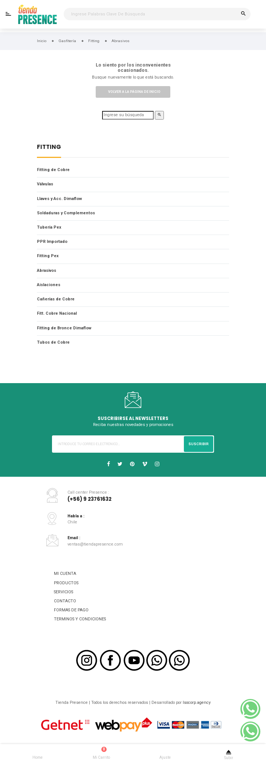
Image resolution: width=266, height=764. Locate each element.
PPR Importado (52, 241)
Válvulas (45, 184)
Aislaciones (48, 284)
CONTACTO (65, 601)
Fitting (49, 147)
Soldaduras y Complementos (66, 213)
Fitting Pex (48, 255)
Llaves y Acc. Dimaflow (59, 198)
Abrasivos (46, 270)
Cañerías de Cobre (56, 299)
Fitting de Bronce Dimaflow (64, 328)
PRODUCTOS (66, 583)
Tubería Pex (49, 227)
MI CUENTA (65, 573)
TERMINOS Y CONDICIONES (80, 619)
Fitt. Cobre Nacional (57, 313)
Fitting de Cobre (53, 169)
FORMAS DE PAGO (71, 610)
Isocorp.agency (197, 702)
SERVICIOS (63, 592)
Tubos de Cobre (53, 342)
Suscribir (198, 444)
